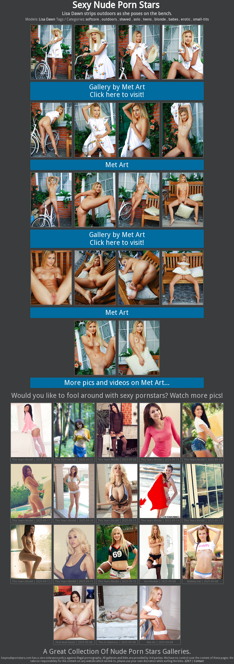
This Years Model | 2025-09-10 (117, 554)
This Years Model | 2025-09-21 (74, 432)
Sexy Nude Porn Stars (115, 5)
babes (173, 19)
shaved (125, 19)
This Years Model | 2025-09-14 (160, 493)
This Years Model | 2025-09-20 (117, 432)
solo (136, 19)
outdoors (109, 19)
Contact (199, 661)
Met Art (117, 165)
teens (147, 19)
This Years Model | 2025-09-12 (31, 554)
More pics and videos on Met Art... (117, 383)
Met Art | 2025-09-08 (160, 615)
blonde (160, 19)
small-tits (201, 19)
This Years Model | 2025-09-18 (203, 432)
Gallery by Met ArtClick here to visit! (117, 91)
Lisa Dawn (47, 19)
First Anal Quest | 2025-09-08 (74, 615)
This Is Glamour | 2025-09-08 (117, 615)
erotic (185, 19)
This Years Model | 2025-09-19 (160, 432)
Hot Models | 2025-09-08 (160, 554)
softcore (92, 19)
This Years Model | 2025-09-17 (31, 493)
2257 (188, 661)
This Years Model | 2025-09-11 (74, 554)
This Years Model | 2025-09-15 (117, 493)
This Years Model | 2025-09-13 (203, 493)
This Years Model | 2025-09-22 (31, 432)
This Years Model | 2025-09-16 (74, 493)
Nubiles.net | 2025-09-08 (203, 554)
